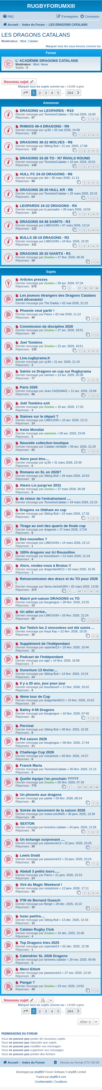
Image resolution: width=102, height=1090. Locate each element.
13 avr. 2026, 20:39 (70, 375)
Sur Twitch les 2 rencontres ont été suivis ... (57, 628)
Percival (27, 726)
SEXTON (27, 823)
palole (48, 798)
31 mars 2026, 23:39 (68, 462)
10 (79, 591)
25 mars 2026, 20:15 (83, 193)
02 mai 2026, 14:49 (67, 130)
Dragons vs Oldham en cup (43, 510)
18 (85, 288)
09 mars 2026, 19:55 (77, 209)
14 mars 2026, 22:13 (75, 542)
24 (85, 787)
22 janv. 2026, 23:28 (77, 843)
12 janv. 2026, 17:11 (75, 888)
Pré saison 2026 (33, 739)
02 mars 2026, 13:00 (84, 586)
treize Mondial (32, 430)
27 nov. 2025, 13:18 (77, 972)
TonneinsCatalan (55, 114)
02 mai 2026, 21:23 (75, 303)
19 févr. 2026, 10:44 (75, 647)
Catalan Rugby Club (37, 929)
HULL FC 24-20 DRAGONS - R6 (46, 174)
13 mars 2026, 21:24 (76, 556)
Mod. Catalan (29, 41)
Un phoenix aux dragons (41, 795)
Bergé (48, 903)
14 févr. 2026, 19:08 (66, 660)
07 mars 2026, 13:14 (75, 225)
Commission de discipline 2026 (46, 326)
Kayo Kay (50, 631)
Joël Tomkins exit (35, 403)
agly (47, 660)
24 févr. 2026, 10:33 (75, 241)
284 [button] (70, 92)
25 (90, 787)
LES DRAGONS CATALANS (35, 35)
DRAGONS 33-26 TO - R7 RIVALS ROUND (55, 158)
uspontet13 (51, 647)
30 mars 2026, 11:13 (65, 177)
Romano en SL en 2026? (40, 472)
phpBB (39, 1072)
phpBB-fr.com (58, 1076)
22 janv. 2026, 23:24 (77, 859)
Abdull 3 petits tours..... (40, 871)
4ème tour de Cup (35, 697)
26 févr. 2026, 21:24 (75, 615)
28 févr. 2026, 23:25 (76, 602)
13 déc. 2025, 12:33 (75, 919)
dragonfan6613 (54, 569)
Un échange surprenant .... (42, 839)
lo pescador (52, 209)
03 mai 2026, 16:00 (82, 114)
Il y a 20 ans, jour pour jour (43, 683)
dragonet (50, 529)
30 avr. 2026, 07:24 (70, 283)
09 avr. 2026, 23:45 (72, 433)
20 (96, 288)
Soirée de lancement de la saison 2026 (52, 810)
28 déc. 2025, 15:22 (68, 903)
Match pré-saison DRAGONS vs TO (50, 598)
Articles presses (34, 279)
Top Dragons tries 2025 (39, 943)
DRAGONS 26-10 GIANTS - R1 (45, 253)
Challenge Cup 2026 (37, 752)
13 (96, 591)
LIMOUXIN (51, 225)
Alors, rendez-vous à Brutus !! (45, 566)
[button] (25, 92)
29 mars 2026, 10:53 (75, 475)
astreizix (50, 433)
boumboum (51, 556)
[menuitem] (8, 16)
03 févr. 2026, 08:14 (68, 798)
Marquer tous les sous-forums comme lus (73, 46)
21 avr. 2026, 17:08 (74, 145)
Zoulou (49, 257)
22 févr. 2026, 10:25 (73, 631)
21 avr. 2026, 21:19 (67, 361)
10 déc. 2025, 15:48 (71, 933)
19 (90, 288)
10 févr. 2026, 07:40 (76, 713)
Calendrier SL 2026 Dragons (44, 956)
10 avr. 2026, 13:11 (75, 420)
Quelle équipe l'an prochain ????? (49, 779)
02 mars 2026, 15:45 (81, 569)
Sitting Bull (51, 145)
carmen (49, 375)
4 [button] (52, 92)
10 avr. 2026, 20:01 (82, 161)
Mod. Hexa (40, 64)
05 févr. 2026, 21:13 (83, 769)
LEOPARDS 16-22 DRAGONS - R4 (48, 206)
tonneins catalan (55, 827)
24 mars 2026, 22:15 (83, 502)
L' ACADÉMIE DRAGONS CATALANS (47, 61)
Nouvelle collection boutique (44, 443)
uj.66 (47, 130)
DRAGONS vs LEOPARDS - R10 (47, 111)
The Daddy (51, 303)
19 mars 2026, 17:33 (75, 513)
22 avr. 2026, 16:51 (70, 346)
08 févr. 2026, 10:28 (75, 729)
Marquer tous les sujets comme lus (41, 86)
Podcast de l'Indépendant (41, 657)
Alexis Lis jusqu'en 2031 (40, 485)
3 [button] (46, 92)
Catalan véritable (55, 446)
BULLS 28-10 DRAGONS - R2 (44, 238)
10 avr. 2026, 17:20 (70, 406)
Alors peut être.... (34, 459)
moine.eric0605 (54, 814)
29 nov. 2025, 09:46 (82, 959)
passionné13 (52, 843)
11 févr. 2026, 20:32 (76, 687)
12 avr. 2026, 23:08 (83, 391)
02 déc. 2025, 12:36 (75, 946)
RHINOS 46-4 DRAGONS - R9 (44, 126)
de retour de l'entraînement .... (45, 499)
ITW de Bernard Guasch (40, 900)
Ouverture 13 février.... (39, 670)
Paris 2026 (29, 387)
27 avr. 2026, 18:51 (70, 330)
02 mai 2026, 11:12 (68, 314)
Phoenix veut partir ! (37, 310)
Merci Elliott (30, 969)
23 (79, 787)
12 (90, 591)
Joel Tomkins (31, 342)
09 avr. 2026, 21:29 (83, 446)
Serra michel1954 (56, 586)
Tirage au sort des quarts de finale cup (53, 526)
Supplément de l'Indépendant (45, 644)
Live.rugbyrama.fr (35, 358)
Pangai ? (27, 982)
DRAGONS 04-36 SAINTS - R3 (45, 222)
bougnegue (51, 602)
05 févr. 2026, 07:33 (71, 782)
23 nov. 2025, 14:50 (71, 986)
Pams (48, 314)
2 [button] (40, 92)
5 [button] (58, 92)
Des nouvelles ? (33, 539)
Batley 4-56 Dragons (37, 710)
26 (96, 787)
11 (85, 591)
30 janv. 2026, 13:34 (81, 814)
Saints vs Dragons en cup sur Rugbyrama (55, 371)
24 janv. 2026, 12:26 (82, 827)
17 (79, 288)
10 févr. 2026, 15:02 (81, 700)
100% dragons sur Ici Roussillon (47, 552)
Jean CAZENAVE (55, 391)
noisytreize (51, 755)
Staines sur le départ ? (39, 416)
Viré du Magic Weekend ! (41, 885)
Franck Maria (31, 765)
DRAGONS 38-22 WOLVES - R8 (46, 142)
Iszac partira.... (32, 916)
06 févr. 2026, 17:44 (76, 742)
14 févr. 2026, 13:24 (75, 673)
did (46, 177)
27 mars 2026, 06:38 (71, 489)
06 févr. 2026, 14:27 (75, 755)
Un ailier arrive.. (33, 612)
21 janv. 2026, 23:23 (68, 875)
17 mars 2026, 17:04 (73, 529)
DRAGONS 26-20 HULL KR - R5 (46, 190)
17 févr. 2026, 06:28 (71, 257)
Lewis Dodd (30, 855)
